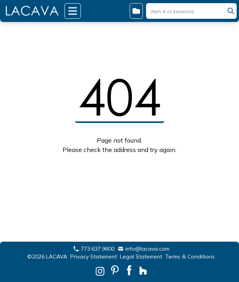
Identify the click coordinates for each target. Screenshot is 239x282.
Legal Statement (141, 256)
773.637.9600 (93, 248)
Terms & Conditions (190, 256)
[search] (230, 11)
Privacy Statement (93, 256)
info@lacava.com (143, 248)
